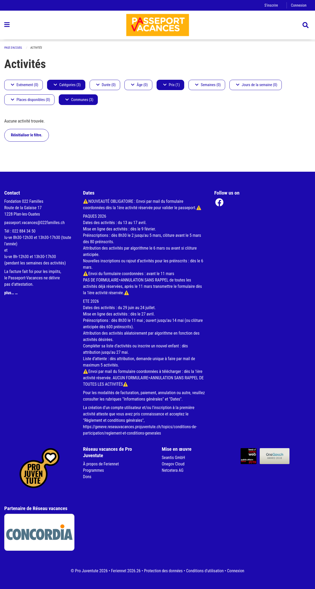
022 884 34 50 (24, 231)
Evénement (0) (24, 85)
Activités (37, 47)
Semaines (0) (208, 85)
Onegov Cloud (173, 463)
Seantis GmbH (174, 457)
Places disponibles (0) (30, 100)
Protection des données (163, 570)
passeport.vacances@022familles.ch (35, 222)
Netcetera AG (173, 470)
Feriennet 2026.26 (125, 570)
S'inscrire (271, 5)
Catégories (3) (67, 85)
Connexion (298, 5)
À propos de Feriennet (101, 463)
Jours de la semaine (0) (256, 85)
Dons (87, 476)
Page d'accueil (13, 47)
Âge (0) (139, 85)
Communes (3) (79, 100)
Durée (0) (106, 85)
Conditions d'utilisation (205, 570)
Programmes (93, 470)
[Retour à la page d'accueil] (158, 26)
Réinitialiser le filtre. (26, 135)
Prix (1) (171, 85)
